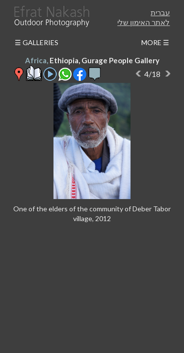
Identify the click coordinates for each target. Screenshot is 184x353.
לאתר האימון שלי (143, 22)
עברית (160, 12)
